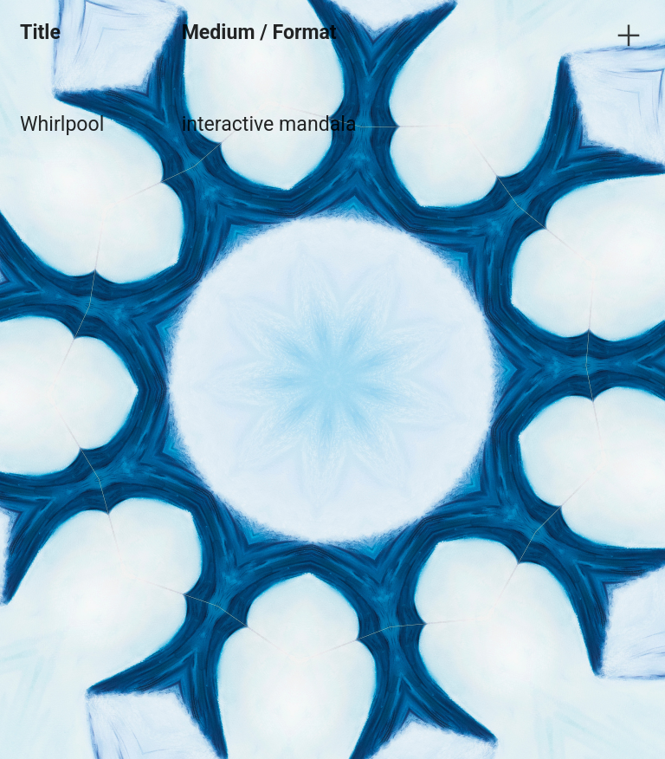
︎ (628, 36)
